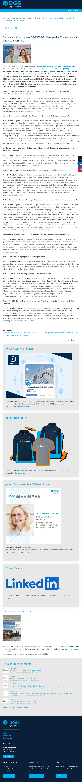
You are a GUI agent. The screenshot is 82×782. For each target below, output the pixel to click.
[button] (78, 4)
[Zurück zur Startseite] (12, 4)
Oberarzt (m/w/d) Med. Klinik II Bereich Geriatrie (27, 686)
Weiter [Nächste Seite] (76, 340)
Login (69, 10)
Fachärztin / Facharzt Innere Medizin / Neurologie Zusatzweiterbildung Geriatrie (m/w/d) (42, 694)
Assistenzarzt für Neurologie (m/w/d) (23, 701)
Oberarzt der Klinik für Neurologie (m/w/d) (25, 671)
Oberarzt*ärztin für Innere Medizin (22, 678)
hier (31, 552)
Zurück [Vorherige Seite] (69, 340)
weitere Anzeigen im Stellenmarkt (15, 708)
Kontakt (76, 10)
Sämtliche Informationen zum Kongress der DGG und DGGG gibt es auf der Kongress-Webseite (38, 333)
